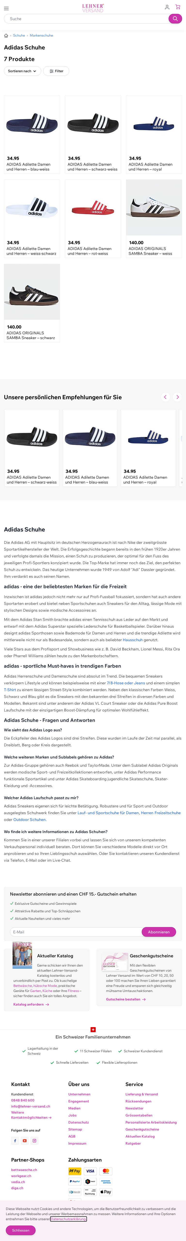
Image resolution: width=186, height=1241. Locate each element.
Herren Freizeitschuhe (161, 812)
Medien (74, 1108)
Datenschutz (78, 1122)
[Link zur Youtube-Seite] (26, 1141)
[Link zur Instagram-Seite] (34, 1141)
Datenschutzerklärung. (68, 1219)
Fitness (73, 991)
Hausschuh (133, 639)
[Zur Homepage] (6, 35)
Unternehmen (79, 1094)
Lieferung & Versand (141, 1094)
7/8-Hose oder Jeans (126, 682)
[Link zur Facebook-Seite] (16, 1141)
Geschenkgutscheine (142, 1129)
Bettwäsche (22, 985)
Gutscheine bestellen (126, 999)
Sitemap (75, 1129)
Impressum (77, 1143)
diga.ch (17, 1188)
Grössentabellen (138, 1115)
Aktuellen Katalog (140, 1136)
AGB (72, 1136)
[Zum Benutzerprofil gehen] (168, 7)
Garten (35, 991)
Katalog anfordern (31, 1004)
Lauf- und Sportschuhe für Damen (108, 812)
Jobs (72, 1115)
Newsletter (134, 1108)
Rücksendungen (138, 1101)
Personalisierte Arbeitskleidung (151, 1122)
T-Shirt (10, 689)
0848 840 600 (22, 1100)
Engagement (78, 1101)
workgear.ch (21, 1176)
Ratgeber (133, 1143)
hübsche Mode (45, 985)
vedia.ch (18, 1182)
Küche (47, 991)
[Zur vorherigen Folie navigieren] (165, 397)
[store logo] (93, 8)
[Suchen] (175, 18)
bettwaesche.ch (24, 1170)
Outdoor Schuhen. (30, 819)
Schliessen (20, 1230)
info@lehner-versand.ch (30, 1106)
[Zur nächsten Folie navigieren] (177, 397)
